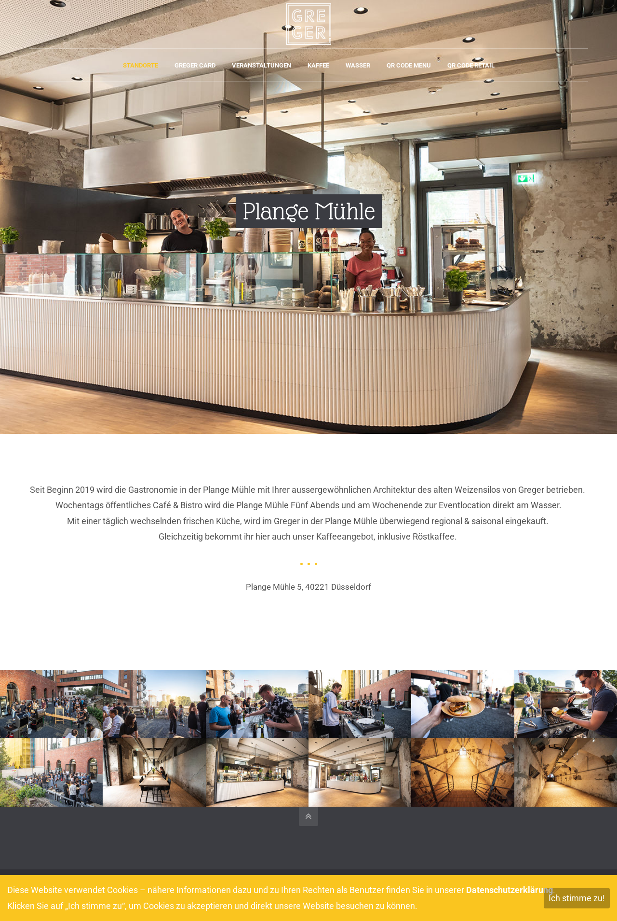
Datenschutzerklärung (509, 890)
